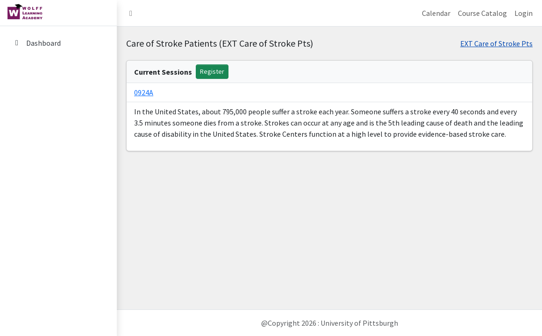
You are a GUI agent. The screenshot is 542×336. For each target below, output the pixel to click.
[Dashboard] (58, 43)
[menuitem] (58, 44)
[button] (130, 13)
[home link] (58, 13)
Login (523, 13)
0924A (143, 92)
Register (212, 71)
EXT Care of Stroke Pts (496, 43)
